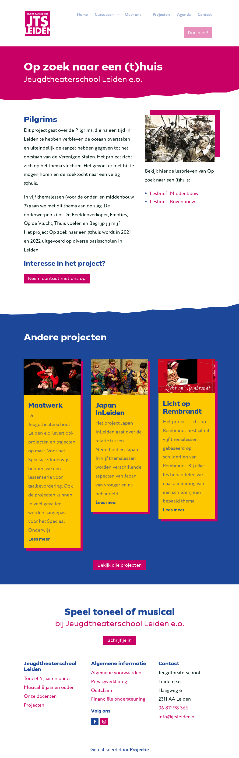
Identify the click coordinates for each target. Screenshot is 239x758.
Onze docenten (40, 696)
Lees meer (39, 539)
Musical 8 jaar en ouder (49, 687)
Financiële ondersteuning (118, 699)
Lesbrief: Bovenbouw (172, 202)
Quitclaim (101, 690)
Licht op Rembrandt (182, 407)
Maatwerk (45, 405)
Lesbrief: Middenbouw (174, 193)
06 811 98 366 (173, 708)
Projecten (34, 705)
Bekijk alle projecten (120, 565)
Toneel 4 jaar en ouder (47, 678)
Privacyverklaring (109, 681)
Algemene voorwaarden (116, 673)
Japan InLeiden (110, 409)
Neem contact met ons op (56, 278)
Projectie (139, 750)
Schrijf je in (119, 640)
